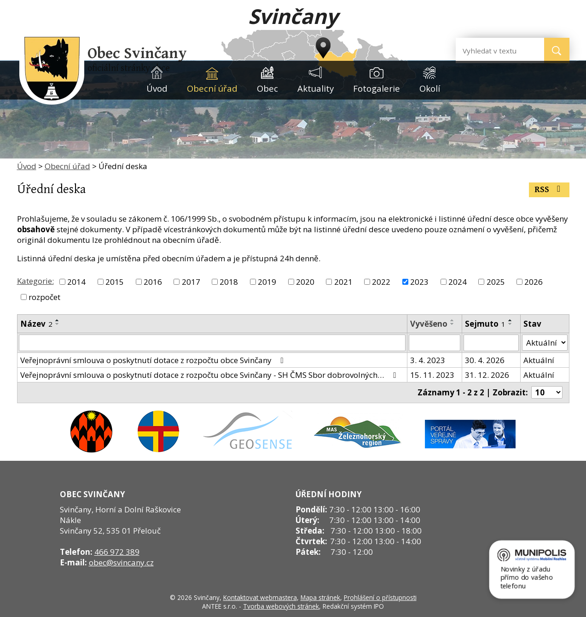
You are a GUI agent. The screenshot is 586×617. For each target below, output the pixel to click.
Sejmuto (485, 323)
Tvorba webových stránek (281, 606)
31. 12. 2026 (487, 375)
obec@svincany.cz (121, 562)
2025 (496, 281)
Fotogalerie (376, 88)
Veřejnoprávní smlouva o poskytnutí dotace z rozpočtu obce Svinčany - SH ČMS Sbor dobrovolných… (210, 375)
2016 (153, 281)
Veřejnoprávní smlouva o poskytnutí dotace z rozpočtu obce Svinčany (153, 360)
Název (36, 323)
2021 (343, 281)
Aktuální (538, 360)
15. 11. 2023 (432, 375)
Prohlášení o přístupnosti (380, 597)
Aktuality (315, 88)
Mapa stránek (320, 597)
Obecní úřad (212, 88)
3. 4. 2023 (427, 360)
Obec (267, 88)
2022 (381, 281)
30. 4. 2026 (485, 360)
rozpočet (44, 297)
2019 (267, 281)
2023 (419, 281)
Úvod (157, 88)
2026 (533, 281)
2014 (76, 281)
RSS (549, 189)
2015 (114, 281)
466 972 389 (116, 551)
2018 (229, 281)
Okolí (429, 88)
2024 (457, 281)
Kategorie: (35, 281)
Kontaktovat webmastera (260, 597)
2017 (191, 281)
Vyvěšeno (428, 323)
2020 (305, 281)
